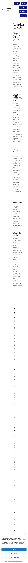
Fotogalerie (22, 7)
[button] (26, 534)
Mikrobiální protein (17, 234)
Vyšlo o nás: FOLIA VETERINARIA (17, 97)
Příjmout (14, 549)
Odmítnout (14, 553)
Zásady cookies (8, 561)
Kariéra (23, 3)
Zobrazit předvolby (14, 557)
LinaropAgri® (17, 151)
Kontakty (23, 15)
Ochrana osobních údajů (17, 561)
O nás (16, 3)
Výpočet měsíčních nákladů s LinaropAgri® (17, 37)
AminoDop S (17, 203)
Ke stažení (22, 11)
